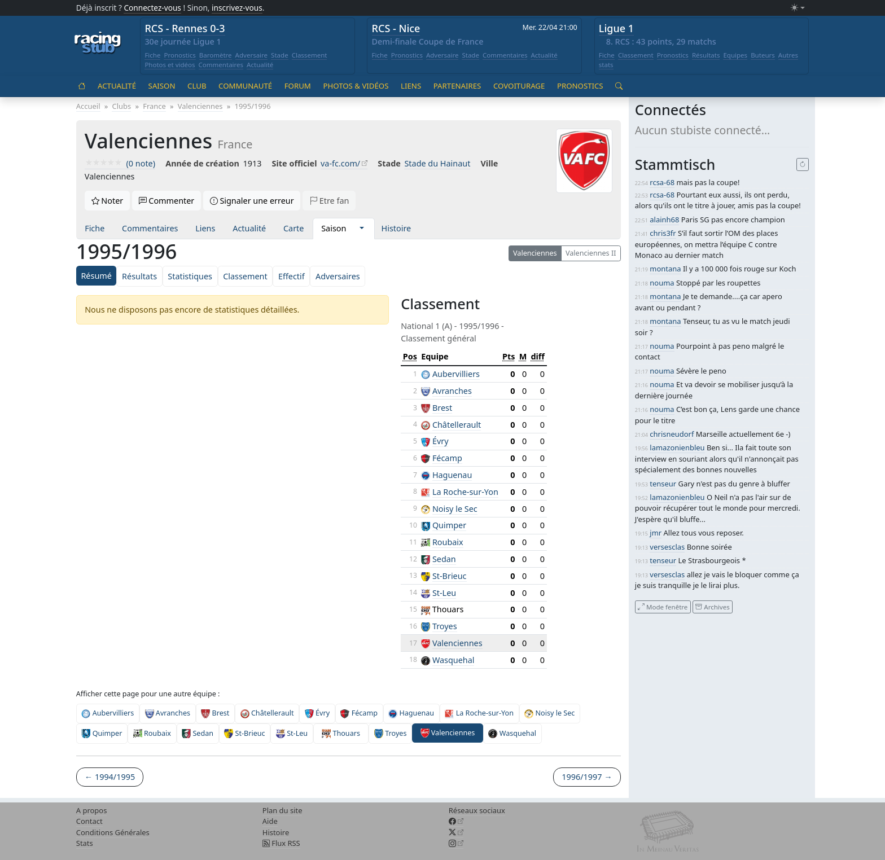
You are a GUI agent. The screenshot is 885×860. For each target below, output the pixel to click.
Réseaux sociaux (477, 810)
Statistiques (190, 276)
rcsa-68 (662, 182)
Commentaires (221, 64)
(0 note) (120, 163)
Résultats (706, 55)
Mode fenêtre (662, 606)
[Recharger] (802, 165)
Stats (84, 843)
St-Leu (444, 592)
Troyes (444, 626)
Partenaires (457, 86)
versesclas (667, 547)
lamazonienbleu (677, 447)
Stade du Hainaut (437, 163)
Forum (297, 86)
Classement (309, 55)
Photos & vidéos (355, 86)
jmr (655, 533)
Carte (293, 228)
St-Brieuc (449, 576)
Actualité (260, 64)
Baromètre (215, 55)
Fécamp (447, 458)
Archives (712, 606)
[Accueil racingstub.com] (98, 43)
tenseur (663, 484)
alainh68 (664, 219)
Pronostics (179, 55)
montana (665, 269)
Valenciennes (535, 253)
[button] (362, 228)
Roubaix (447, 542)
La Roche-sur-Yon (465, 491)
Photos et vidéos (169, 64)
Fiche (152, 55)
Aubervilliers (456, 373)
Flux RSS (281, 843)
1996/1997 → (587, 776)
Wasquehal (453, 660)
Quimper (449, 525)
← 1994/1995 (110, 776)
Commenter (167, 200)
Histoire (396, 228)
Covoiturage (519, 86)
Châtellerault (456, 424)
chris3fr (663, 233)
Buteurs (763, 55)
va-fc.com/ (340, 163)
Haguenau (452, 475)
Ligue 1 (616, 28)
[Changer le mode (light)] (797, 8)
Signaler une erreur (252, 200)
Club (196, 86)
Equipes (735, 55)
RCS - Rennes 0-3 (184, 28)
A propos (91, 810)
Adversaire (251, 55)
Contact (89, 821)
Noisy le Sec (454, 508)
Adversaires (338, 276)
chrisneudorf (672, 434)
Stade (279, 55)
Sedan (444, 559)
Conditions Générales (113, 832)
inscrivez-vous (237, 7)
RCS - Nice (396, 28)
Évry (440, 441)
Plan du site (282, 810)
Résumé (96, 275)
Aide (270, 821)
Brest (442, 407)
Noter (107, 200)
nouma (662, 283)
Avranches (452, 390)
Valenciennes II (591, 253)
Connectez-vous (152, 7)
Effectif (291, 276)
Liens (411, 86)
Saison (162, 86)
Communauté (245, 86)
